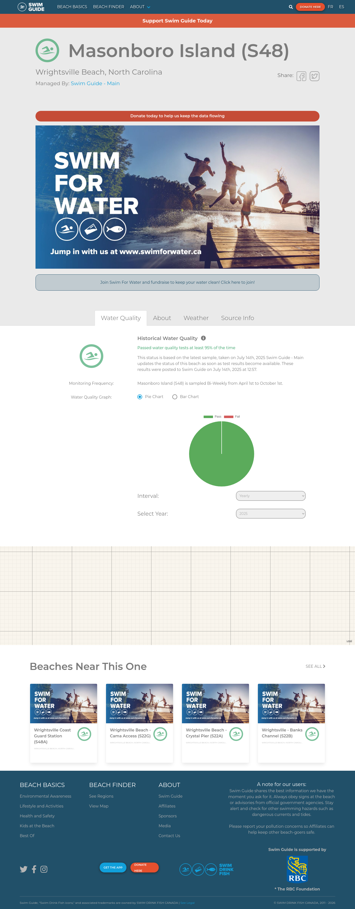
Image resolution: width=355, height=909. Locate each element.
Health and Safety (37, 816)
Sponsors (168, 816)
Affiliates (167, 806)
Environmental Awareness (45, 796)
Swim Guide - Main (95, 83)
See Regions (101, 796)
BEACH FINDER (108, 6)
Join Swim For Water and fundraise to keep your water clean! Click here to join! (177, 282)
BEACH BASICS (72, 6)
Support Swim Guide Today (177, 21)
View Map (99, 806)
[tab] (121, 317)
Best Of (27, 835)
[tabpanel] (177, 428)
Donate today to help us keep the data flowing (177, 116)
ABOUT (137, 6)
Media (165, 826)
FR (330, 6)
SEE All (315, 666)
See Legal (187, 903)
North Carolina (135, 72)
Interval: (148, 496)
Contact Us (169, 835)
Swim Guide (170, 796)
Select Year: (152, 513)
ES (341, 6)
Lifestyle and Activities (41, 806)
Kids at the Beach (37, 826)
